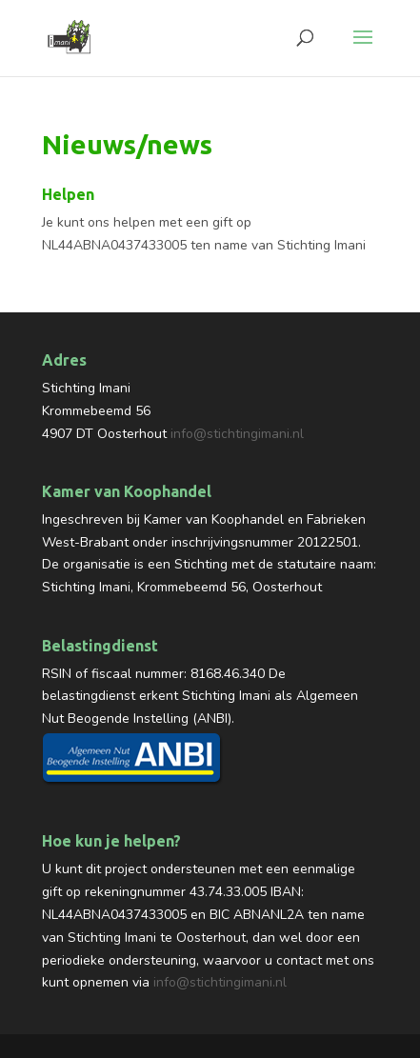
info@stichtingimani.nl (237, 434)
